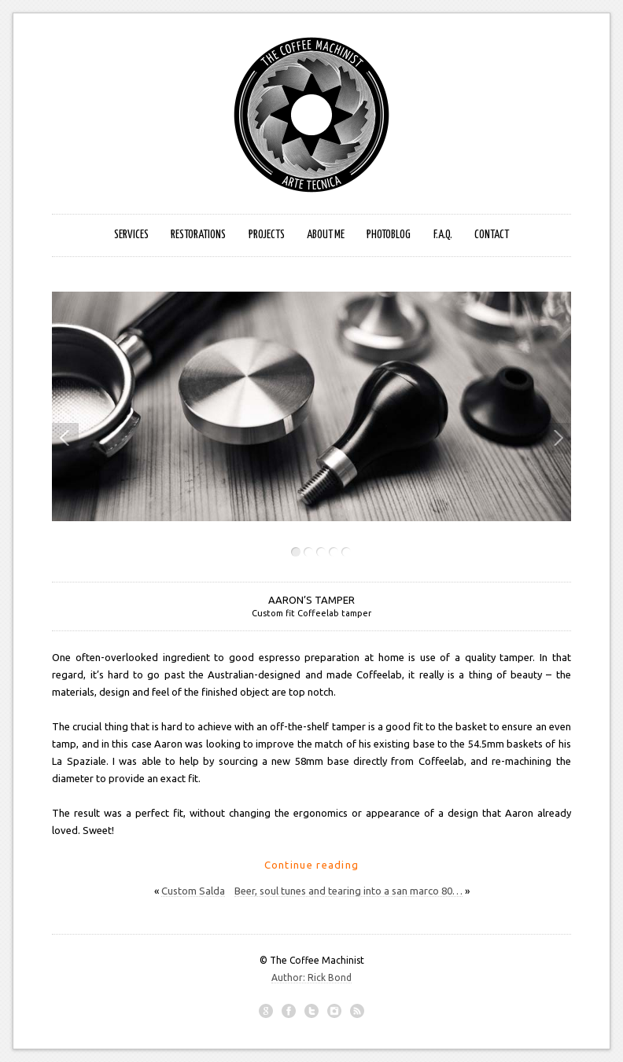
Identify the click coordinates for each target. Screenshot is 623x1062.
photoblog (389, 235)
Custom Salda (193, 890)
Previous (65, 437)
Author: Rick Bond (311, 977)
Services (131, 235)
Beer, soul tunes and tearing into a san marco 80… (348, 890)
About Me (326, 235)
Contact (491, 235)
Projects (267, 235)
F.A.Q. (442, 235)
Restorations (198, 235)
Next (553, 437)
